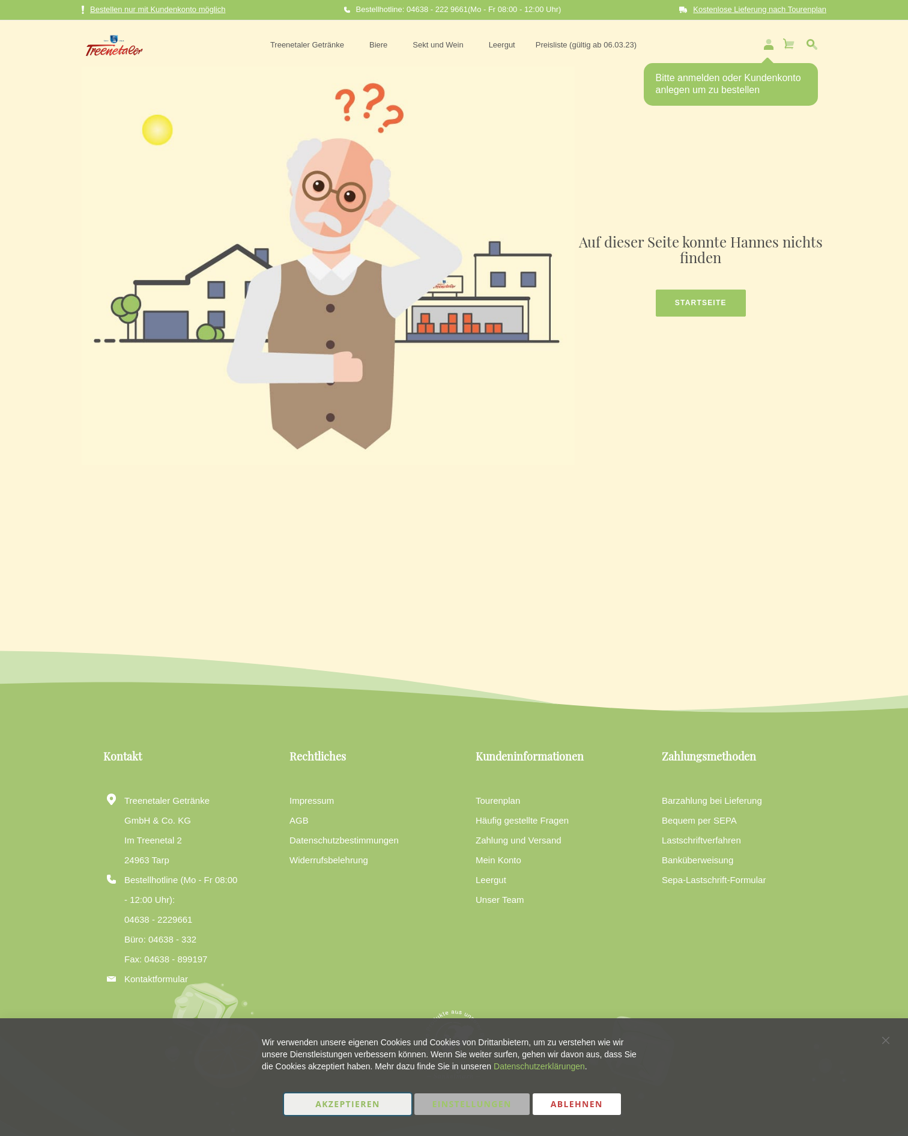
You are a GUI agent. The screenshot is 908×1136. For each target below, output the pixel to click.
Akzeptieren (347, 1104)
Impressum (311, 800)
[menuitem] (307, 43)
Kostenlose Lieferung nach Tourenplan (759, 9)
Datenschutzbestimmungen (344, 840)
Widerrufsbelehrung (328, 860)
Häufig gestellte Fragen (522, 820)
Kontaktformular (156, 979)
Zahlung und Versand (518, 840)
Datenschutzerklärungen (539, 1066)
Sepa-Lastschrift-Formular (714, 880)
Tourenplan (498, 800)
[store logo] (110, 43)
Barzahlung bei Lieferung (712, 800)
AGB (299, 820)
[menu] (451, 43)
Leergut (491, 880)
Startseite (701, 299)
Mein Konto (498, 860)
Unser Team (500, 900)
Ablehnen (577, 1104)
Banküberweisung (697, 860)
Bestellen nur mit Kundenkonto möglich (153, 10)
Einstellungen (472, 1104)
